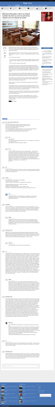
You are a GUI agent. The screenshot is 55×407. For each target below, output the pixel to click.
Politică (21, 5)
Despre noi (39, 386)
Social (14, 5)
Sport (36, 5)
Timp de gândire (44, 5)
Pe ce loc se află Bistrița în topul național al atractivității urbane (24, 8)
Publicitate (39, 387)
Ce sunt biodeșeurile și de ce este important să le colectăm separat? (15, 8)
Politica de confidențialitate (41, 390)
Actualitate (17, 5)
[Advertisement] (24, 110)
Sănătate (32, 5)
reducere (15, 101)
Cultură (29, 5)
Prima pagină (10, 5)
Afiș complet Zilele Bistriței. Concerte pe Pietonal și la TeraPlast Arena (46, 63)
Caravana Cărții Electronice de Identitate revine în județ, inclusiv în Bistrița (6, 8)
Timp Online (9, 19)
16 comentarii (4, 53)
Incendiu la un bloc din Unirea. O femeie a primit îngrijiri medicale (50, 8)
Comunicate (39, 5)
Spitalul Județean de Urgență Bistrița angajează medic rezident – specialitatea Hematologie (41, 8)
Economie (25, 5)
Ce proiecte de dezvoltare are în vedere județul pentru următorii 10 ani (33, 8)
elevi (12, 101)
